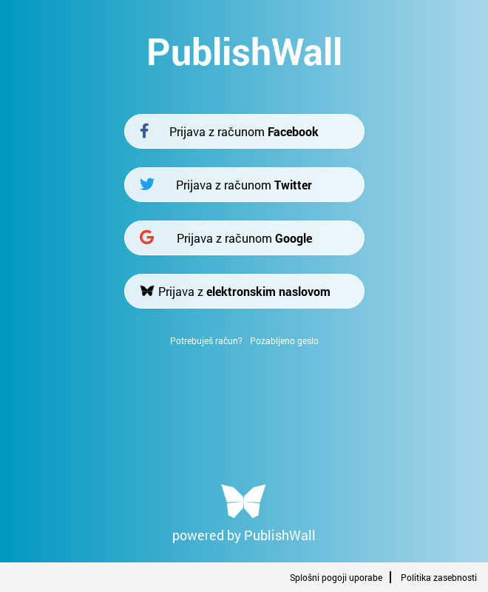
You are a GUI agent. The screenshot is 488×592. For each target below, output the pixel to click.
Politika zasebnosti (439, 577)
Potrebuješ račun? (206, 340)
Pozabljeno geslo (284, 340)
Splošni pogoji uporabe (336, 577)
